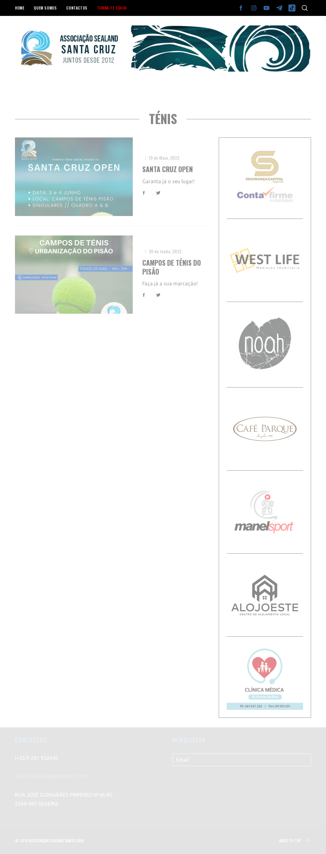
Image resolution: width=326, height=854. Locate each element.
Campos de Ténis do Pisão (171, 267)
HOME (19, 7)
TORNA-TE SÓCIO (111, 7)
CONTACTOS (76, 7)
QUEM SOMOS (45, 7)
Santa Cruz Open (167, 169)
